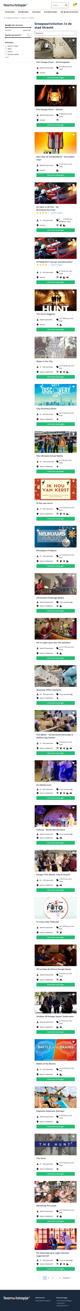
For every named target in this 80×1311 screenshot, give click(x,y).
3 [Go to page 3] (52, 1278)
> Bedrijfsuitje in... (62, 1306)
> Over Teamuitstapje (63, 1301)
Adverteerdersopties (43, 1301)
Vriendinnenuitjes (50, 12)
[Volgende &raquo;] (67, 1278)
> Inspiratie (60, 1303)
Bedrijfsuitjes (23, 12)
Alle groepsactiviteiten (69, 12)
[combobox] (57, 5)
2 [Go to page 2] (48, 1278)
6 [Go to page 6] (59, 1278)
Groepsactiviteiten (10, 17)
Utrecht (22, 17)
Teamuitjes (36, 12)
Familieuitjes (10, 12)
